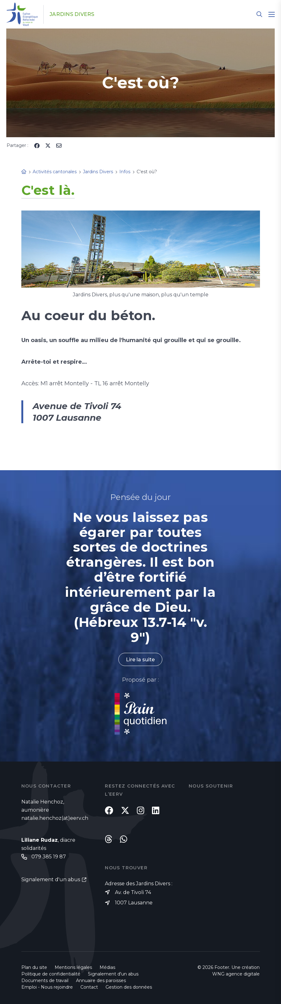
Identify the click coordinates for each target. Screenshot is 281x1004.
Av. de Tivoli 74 (133, 892)
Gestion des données (128, 987)
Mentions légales (73, 967)
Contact (89, 987)
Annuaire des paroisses (101, 980)
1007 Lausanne (134, 903)
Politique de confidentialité (50, 974)
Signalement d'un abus (50, 879)
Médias (107, 967)
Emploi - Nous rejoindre (47, 987)
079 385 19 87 (48, 857)
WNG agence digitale (236, 974)
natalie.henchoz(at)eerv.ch (54, 818)
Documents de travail (44, 980)
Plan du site (34, 967)
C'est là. (48, 190)
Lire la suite (140, 660)
